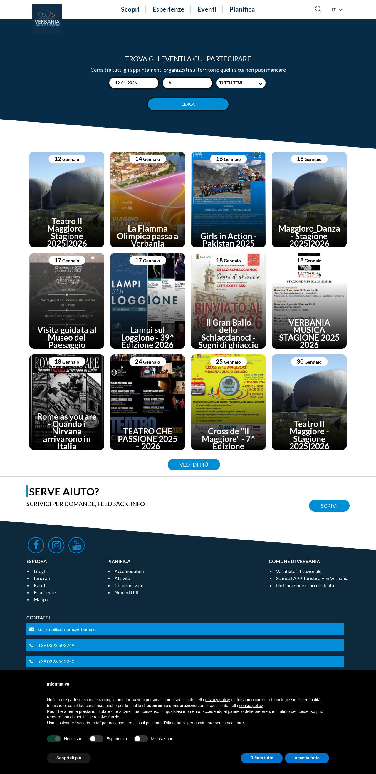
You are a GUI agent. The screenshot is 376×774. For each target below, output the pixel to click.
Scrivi (329, 505)
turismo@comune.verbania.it (67, 629)
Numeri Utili (127, 592)
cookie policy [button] (251, 705)
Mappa (41, 599)
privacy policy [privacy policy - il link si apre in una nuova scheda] (217, 699)
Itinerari (42, 578)
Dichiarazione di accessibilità (305, 585)
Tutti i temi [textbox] (230, 83)
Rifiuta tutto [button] (261, 757)
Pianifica (242, 9)
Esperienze (168, 9)
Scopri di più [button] (68, 757)
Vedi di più (193, 464)
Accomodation (129, 571)
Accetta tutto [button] (307, 757)
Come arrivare (129, 585)
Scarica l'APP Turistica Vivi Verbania (312, 578)
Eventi (206, 9)
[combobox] (241, 83)
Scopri (130, 9)
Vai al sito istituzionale (298, 571)
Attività (122, 578)
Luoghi (41, 571)
